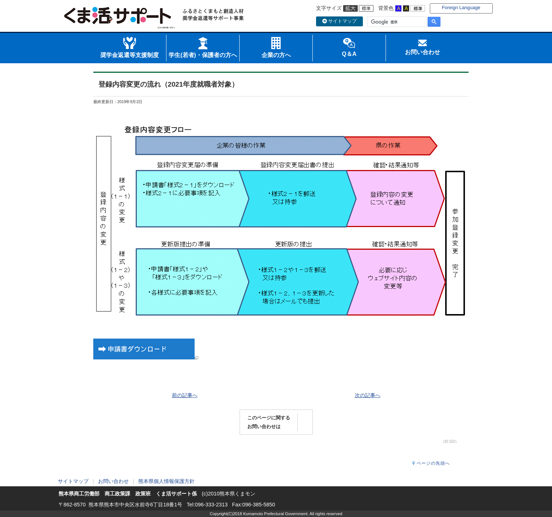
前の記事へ (185, 395)
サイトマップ (339, 21)
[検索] (396, 22)
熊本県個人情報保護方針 (166, 481)
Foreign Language (461, 7)
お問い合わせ (113, 481)
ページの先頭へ (433, 463)
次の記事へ (367, 395)
